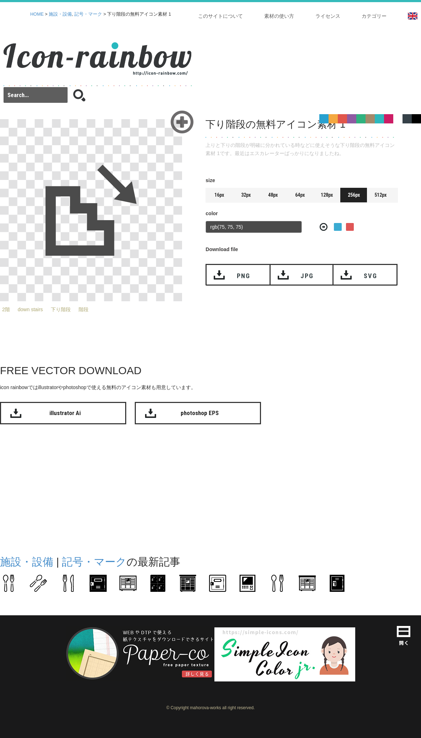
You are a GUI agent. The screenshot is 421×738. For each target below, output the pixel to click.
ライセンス (327, 16)
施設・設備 (60, 14)
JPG (306, 276)
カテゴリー (374, 16)
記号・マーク (88, 14)
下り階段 (61, 309)
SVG (370, 276)
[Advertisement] (182, 488)
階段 (84, 309)
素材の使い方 (279, 16)
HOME (37, 14)
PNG (243, 276)
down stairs (30, 309)
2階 (6, 309)
